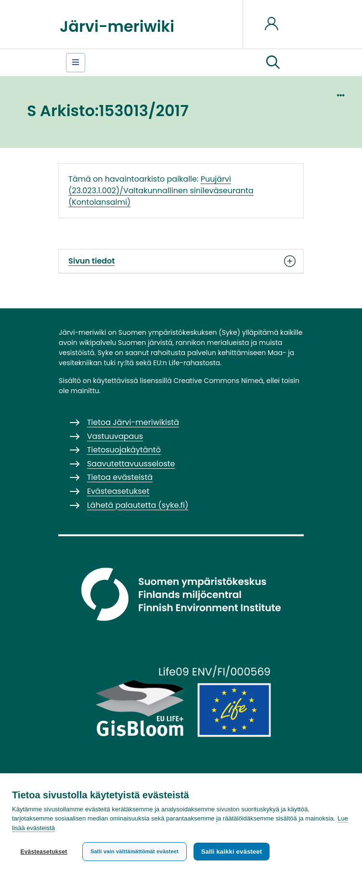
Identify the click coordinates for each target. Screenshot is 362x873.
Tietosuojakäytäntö (124, 449)
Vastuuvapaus (115, 436)
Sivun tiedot (181, 261)
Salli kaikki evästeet (231, 851)
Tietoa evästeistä (120, 477)
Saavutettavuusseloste (131, 463)
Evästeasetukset (43, 851)
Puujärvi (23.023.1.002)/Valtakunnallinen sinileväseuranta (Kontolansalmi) (161, 190)
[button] (273, 62)
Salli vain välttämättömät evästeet (134, 851)
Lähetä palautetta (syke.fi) (138, 505)
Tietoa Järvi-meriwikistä (133, 422)
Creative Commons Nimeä (218, 380)
